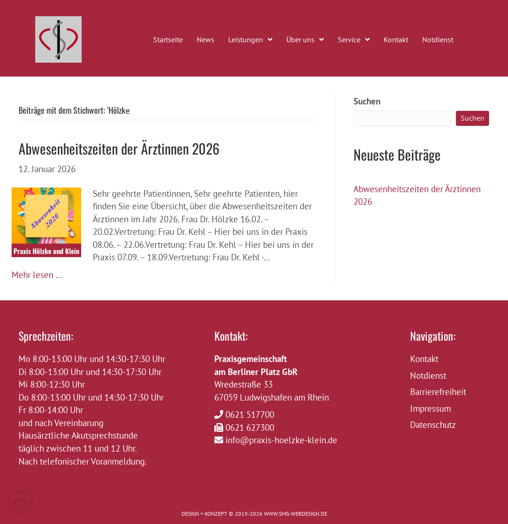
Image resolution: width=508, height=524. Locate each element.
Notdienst (428, 375)
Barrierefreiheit (438, 391)
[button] (20, 503)
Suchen (367, 101)
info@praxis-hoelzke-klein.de (281, 440)
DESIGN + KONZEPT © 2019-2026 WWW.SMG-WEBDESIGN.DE (254, 513)
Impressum (430, 408)
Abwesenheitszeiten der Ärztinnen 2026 (119, 148)
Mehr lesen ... (37, 274)
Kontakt (424, 358)
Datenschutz (433, 424)
